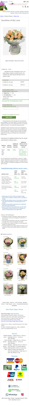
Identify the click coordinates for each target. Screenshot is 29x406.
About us (12, 302)
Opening (12, 13)
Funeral (16, 13)
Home (1, 16)
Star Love (22, 295)
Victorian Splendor (21, 264)
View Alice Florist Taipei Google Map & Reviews (12, 321)
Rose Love (16, 16)
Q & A (14, 304)
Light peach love (21, 280)
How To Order (18, 302)
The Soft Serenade (22, 248)
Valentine (26, 11)
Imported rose (25, 13)
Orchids (20, 13)
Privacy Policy (5, 302)
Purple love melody (8, 280)
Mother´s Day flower (15, 11)
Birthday (22, 11)
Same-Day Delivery (7, 11)
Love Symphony (7, 295)
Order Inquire (9, 304)
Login (11, 1)
